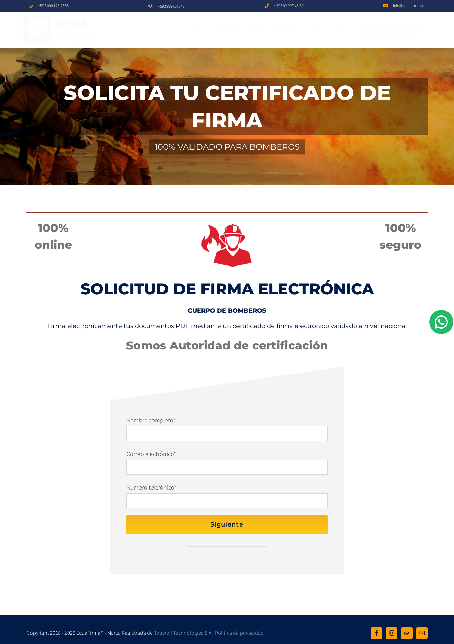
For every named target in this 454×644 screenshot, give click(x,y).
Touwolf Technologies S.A (182, 632)
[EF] (64, 16)
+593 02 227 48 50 (289, 5)
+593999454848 (171, 6)
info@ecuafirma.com (410, 5)
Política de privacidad (239, 632)
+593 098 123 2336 (53, 5)
